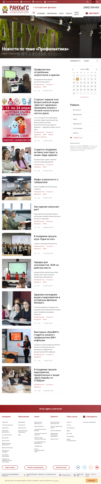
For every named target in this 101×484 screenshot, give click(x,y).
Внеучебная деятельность (6, 432)
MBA (19, 435)
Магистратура (22, 428)
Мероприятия (77, 114)
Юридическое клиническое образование (54, 435)
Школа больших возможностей (54, 423)
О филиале (5, 422)
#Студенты (49, 84)
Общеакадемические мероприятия (40, 443)
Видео (68, 431)
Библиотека (28, 2)
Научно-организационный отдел (39, 451)
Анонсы (69, 425)
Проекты (76, 133)
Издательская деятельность (38, 423)
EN (97, 2)
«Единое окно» (54, 439)
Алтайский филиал (45, 7)
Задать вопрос (10, 468)
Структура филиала (7, 425)
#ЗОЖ (44, 87)
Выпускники (5, 438)
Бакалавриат (21, 422)
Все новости (85, 97)
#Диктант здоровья (40, 137)
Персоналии (5, 428)
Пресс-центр (14, 53)
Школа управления (55, 431)
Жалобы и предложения (35, 468)
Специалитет (21, 425)
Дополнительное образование (23, 432)
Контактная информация (5, 456)
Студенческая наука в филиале (40, 430)
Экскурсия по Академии (5, 451)
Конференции (38, 446)
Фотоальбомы (71, 428)
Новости (69, 422)
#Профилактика (39, 84)
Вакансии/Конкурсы (7, 448)
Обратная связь (61, 468)
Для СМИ (69, 434)
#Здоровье (37, 87)
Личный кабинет (54, 2)
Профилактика (78, 137)
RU (93, 2)
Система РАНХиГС (7, 435)
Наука (75, 119)
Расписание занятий (12, 2)
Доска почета (5, 441)
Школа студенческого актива (56, 427)
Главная (4, 53)
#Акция (50, 134)
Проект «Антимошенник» (71, 440)
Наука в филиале (39, 427)
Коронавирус (70, 437)
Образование (77, 124)
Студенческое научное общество (40, 434)
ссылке (56, 480)
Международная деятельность (6, 444)
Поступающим (77, 128)
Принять (91, 481)
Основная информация (89, 422)
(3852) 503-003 (91, 7)
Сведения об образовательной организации (7, 461)
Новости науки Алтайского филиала (40, 439)
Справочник (40, 2)
